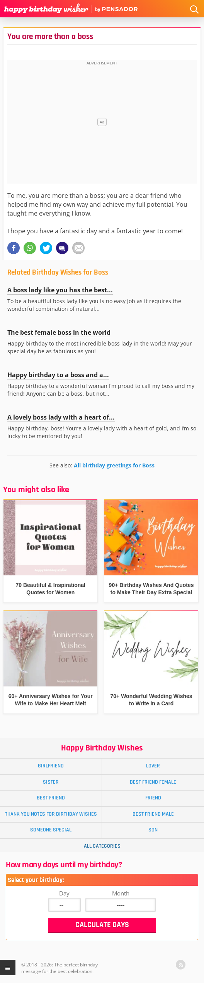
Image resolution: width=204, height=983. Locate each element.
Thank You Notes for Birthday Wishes (51, 814)
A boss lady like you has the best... (60, 290)
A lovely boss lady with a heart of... (61, 417)
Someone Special (50, 829)
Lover (153, 765)
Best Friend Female (153, 782)
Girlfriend (51, 765)
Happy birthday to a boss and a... (58, 375)
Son (153, 829)
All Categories (102, 846)
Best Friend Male (153, 814)
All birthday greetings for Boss (114, 465)
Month (120, 893)
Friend (153, 797)
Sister (51, 782)
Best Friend (51, 797)
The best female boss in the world (58, 332)
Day (64, 893)
